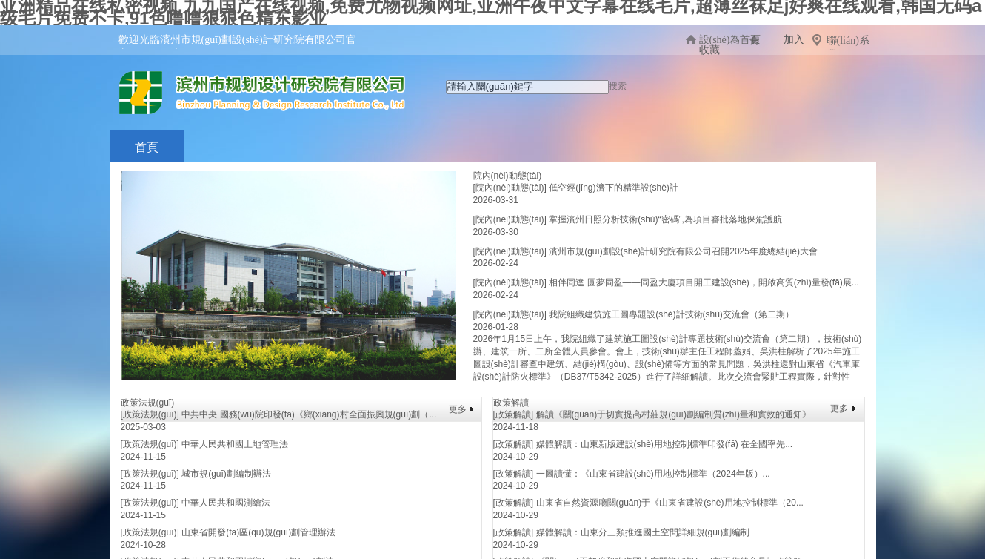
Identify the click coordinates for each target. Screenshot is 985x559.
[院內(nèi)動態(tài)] (510, 187)
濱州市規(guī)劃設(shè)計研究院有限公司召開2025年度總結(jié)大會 (683, 251)
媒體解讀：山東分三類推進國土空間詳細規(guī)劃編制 (643, 532)
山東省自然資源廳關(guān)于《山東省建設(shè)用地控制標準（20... (670, 502)
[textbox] (527, 87)
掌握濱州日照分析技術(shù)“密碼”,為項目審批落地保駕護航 (665, 219)
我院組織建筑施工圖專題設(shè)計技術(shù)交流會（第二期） (671, 314)
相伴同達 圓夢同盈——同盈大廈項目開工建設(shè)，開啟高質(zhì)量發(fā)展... (704, 282)
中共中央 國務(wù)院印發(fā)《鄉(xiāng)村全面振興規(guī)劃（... (308, 414)
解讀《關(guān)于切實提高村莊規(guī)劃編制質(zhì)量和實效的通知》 (673, 414)
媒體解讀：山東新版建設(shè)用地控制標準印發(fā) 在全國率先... (664, 444)
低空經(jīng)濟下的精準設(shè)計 (613, 187)
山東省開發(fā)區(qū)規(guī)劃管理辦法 (258, 532)
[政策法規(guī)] (150, 414)
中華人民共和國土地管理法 (234, 444)
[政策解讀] (513, 414)
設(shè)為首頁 (730, 39)
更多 (458, 409)
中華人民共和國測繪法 (225, 502)
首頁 (146, 147)
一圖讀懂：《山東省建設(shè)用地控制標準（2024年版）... (653, 474)
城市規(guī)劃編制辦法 (226, 474)
